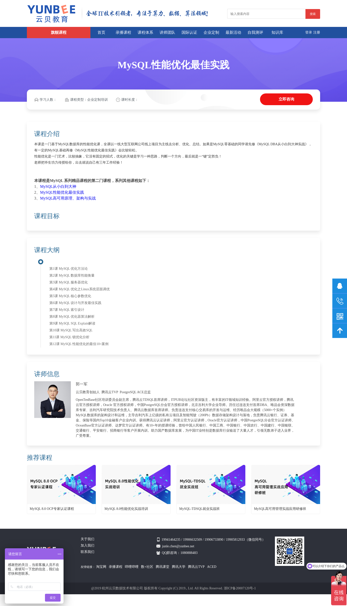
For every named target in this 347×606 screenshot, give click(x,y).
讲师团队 (167, 32)
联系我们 (87, 552)
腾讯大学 (178, 567)
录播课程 (123, 32)
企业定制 (211, 32)
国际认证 (189, 32)
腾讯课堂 (162, 567)
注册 (316, 32)
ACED (211, 567)
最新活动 (233, 32)
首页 (101, 32)
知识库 (277, 32)
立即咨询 (286, 99)
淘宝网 (101, 567)
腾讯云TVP (196, 567)
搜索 (313, 14)
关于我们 (87, 539)
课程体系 (145, 32)
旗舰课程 (58, 32)
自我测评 (255, 32)
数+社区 (147, 567)
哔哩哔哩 (132, 567)
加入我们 (87, 545)
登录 (308, 32)
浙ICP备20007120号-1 (240, 588)
